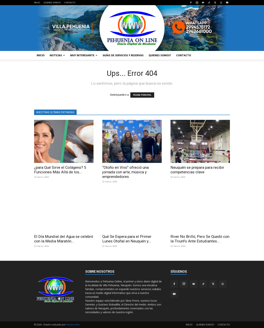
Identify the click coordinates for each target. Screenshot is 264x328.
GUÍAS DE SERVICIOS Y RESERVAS (123, 55)
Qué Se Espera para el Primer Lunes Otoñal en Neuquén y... (126, 238)
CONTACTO (69, 2)
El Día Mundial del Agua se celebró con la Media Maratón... (63, 238)
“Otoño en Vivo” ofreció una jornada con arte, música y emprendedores (125, 172)
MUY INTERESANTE (83, 55)
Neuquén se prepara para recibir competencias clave (197, 169)
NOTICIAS (57, 55)
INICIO (37, 2)
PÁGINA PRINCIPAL (142, 95)
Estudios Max (73, 324)
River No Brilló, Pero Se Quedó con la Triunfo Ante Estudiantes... (199, 238)
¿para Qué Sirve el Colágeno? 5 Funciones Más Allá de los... (60, 169)
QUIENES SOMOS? (52, 2)
